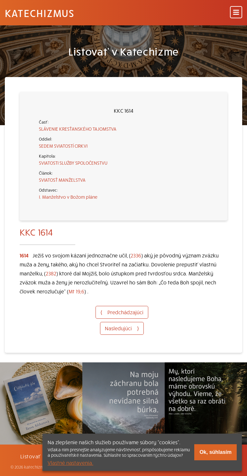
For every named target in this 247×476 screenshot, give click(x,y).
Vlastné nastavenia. (70, 462)
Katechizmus (39, 12)
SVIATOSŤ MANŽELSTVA (62, 180)
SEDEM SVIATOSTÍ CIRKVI (63, 146)
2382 (51, 273)
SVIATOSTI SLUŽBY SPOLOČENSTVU (73, 163)
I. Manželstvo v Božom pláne (68, 197)
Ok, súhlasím (215, 452)
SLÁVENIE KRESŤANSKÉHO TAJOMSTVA (77, 129)
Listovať (30, 456)
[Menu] (236, 12)
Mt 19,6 (76, 291)
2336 (136, 255)
